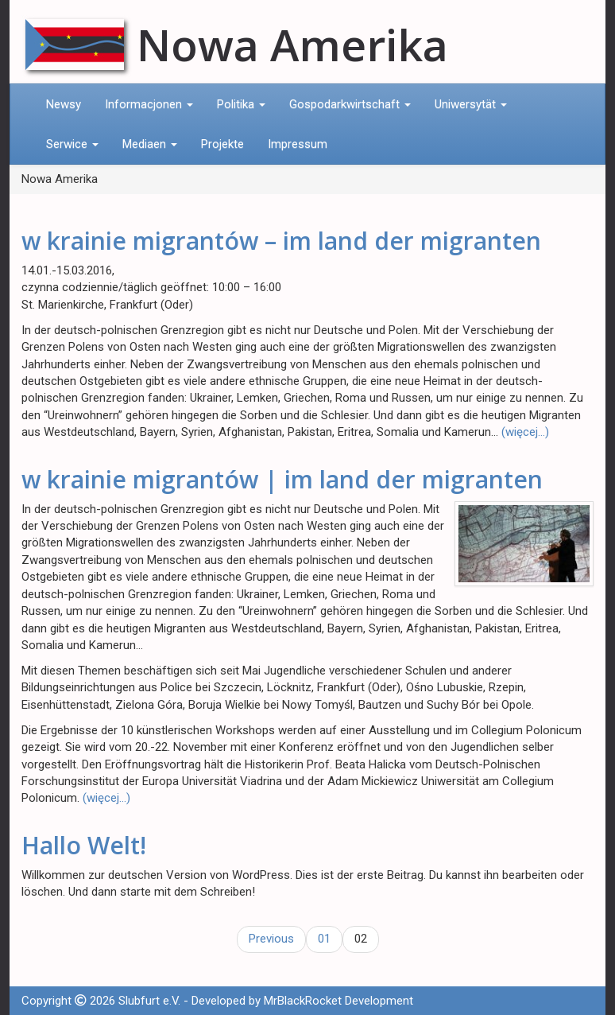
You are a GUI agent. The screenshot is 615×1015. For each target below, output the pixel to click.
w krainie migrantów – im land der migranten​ (281, 240)
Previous (271, 938)
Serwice (72, 144)
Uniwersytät (471, 104)
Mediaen (149, 144)
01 (324, 938)
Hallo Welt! (83, 845)
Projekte (222, 144)
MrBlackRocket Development (338, 1001)
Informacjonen (149, 104)
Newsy (63, 104)
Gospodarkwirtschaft (350, 104)
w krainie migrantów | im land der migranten (282, 479)
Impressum (297, 144)
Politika (241, 104)
